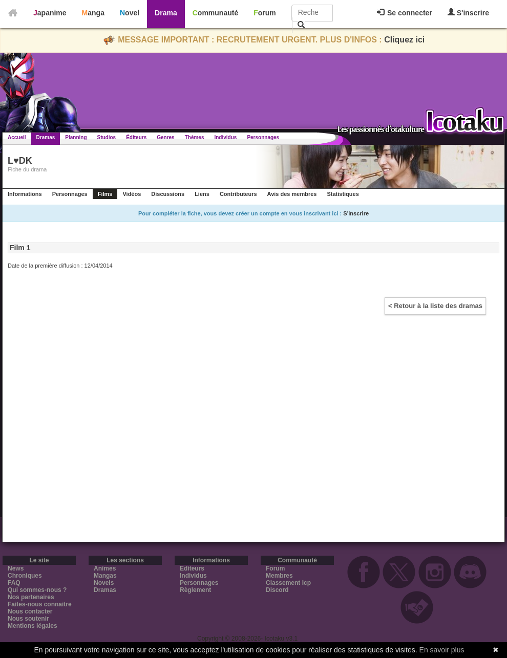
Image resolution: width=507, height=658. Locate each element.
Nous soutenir (28, 618)
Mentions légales (32, 625)
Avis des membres (292, 194)
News (16, 568)
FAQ (14, 582)
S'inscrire (468, 12)
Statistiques (342, 194)
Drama (166, 13)
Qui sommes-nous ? (37, 590)
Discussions (167, 194)
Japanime (50, 13)
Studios (106, 137)
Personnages (263, 137)
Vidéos (131, 194)
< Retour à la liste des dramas (435, 306)
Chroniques (25, 575)
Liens (202, 194)
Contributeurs (238, 194)
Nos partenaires (31, 597)
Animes (105, 568)
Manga (93, 13)
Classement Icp (288, 582)
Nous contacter (30, 611)
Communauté (215, 13)
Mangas (105, 575)
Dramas (45, 137)
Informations (25, 194)
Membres (279, 575)
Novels (104, 582)
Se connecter (404, 13)
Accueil (17, 137)
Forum (264, 13)
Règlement (195, 590)
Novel (129, 13)
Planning (76, 137)
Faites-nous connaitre (40, 604)
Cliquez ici (404, 39)
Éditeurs (136, 137)
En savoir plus (441, 650)
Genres (165, 137)
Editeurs (192, 568)
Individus (225, 137)
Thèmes (194, 137)
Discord (277, 590)
